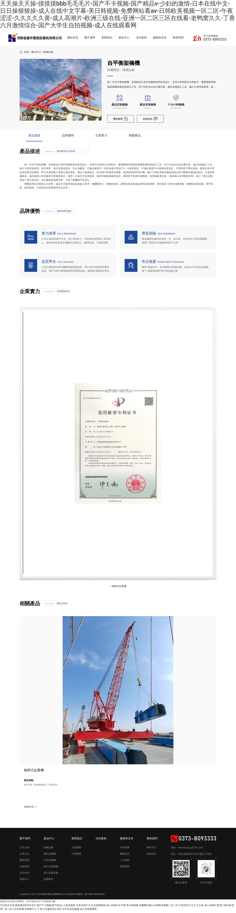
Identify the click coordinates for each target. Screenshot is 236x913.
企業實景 (24, 868)
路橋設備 (48, 52)
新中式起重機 (51, 868)
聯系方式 (151, 849)
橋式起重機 (50, 855)
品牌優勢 (68, 136)
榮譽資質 (24, 862)
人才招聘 (124, 862)
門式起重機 (50, 862)
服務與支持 (159, 37)
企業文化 (24, 855)
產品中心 (124, 37)
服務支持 (124, 855)
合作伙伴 (24, 874)
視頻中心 (24, 881)
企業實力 (101, 136)
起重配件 (48, 881)
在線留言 (151, 855)
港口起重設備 (51, 874)
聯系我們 (178, 37)
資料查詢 (124, 868)
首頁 (26, 52)
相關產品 (135, 136)
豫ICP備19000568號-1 (94, 896)
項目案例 (141, 37)
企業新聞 (76, 849)
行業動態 (76, 855)
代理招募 (124, 849)
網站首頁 (72, 37)
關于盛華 (89, 37)
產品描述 (34, 136)
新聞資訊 (107, 37)
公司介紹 (24, 849)
